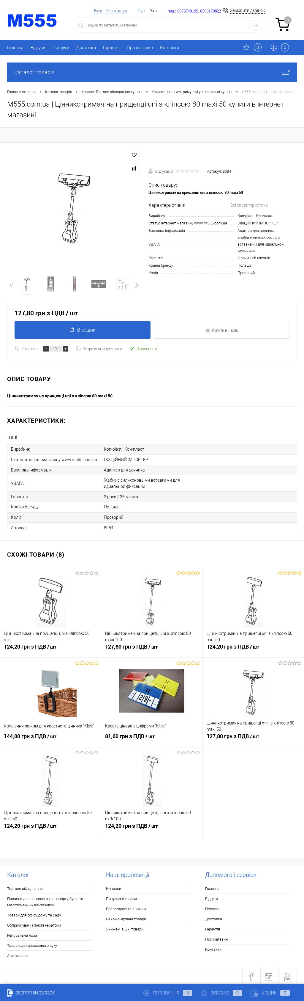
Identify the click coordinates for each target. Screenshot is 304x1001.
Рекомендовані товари (126, 918)
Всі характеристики (249, 205)
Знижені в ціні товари (124, 928)
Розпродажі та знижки (126, 907)
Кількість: (30, 349)
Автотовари (17, 954)
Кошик (270, 993)
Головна (15, 47)
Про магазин (140, 47)
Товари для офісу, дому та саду (34, 914)
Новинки (113, 887)
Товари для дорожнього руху (32, 944)
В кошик (82, 330)
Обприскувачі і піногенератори (34, 924)
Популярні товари (121, 897)
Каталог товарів (152, 72)
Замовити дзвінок (247, 10)
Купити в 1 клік (221, 330)
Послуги (61, 47)
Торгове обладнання (25, 887)
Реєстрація (116, 10)
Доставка (86, 47)
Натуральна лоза (22, 934)
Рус (141, 10)
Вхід (98, 10)
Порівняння (167, 993)
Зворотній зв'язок (31, 993)
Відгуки (38, 47)
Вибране (221, 993)
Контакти (169, 47)
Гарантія (111, 47)
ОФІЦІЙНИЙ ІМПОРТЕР (258, 223)
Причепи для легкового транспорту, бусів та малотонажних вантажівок (45, 900)
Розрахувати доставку (99, 349)
